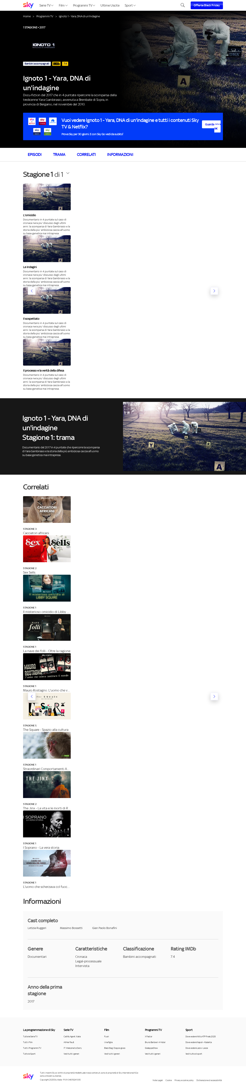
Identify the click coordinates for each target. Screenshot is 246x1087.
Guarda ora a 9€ (213, 126)
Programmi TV (84, 5)
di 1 (43, 174)
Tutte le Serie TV (30, 1036)
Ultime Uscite (110, 5)
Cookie (168, 1080)
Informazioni (120, 154)
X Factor (148, 1036)
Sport (130, 5)
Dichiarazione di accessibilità (209, 1080)
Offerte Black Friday (207, 5)
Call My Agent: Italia (72, 1036)
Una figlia (108, 1042)
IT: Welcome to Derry (73, 1048)
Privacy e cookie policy (184, 1080)
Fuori (106, 1036)
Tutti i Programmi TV (32, 1048)
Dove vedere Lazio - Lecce (196, 1048)
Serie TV (46, 5)
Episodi (35, 154)
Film (63, 5)
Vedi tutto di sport (193, 1053)
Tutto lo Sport (29, 1053)
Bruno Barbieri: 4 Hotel (155, 1042)
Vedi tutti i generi (71, 1053)
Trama (59, 154)
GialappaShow (151, 1048)
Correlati (86, 154)
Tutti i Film (27, 1042)
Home (27, 16)
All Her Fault (69, 1042)
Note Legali (158, 1080)
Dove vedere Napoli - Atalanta (198, 1042)
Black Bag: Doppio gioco (114, 1048)
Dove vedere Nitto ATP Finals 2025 (200, 1036)
